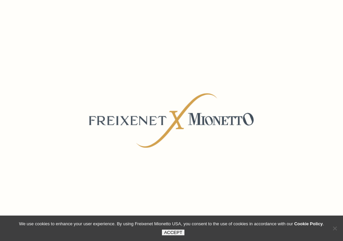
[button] (334, 228)
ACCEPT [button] (173, 232)
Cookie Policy (308, 223)
